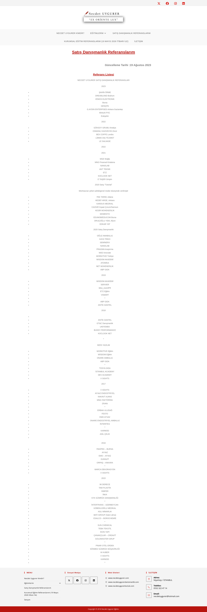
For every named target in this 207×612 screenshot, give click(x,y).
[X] (69, 580)
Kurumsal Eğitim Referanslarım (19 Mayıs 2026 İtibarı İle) (41, 593)
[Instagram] (85, 580)
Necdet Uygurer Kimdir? (34, 578)
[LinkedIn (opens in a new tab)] (183, 3)
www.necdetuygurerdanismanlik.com (123, 582)
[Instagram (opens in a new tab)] (177, 3)
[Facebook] (77, 580)
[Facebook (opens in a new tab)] (168, 3)
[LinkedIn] (94, 580)
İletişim (27, 600)
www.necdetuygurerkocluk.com (121, 586)
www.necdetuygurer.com (118, 578)
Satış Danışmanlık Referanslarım (37, 588)
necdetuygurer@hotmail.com (166, 596)
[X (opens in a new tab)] (160, 3)
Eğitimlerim (42, 583)
